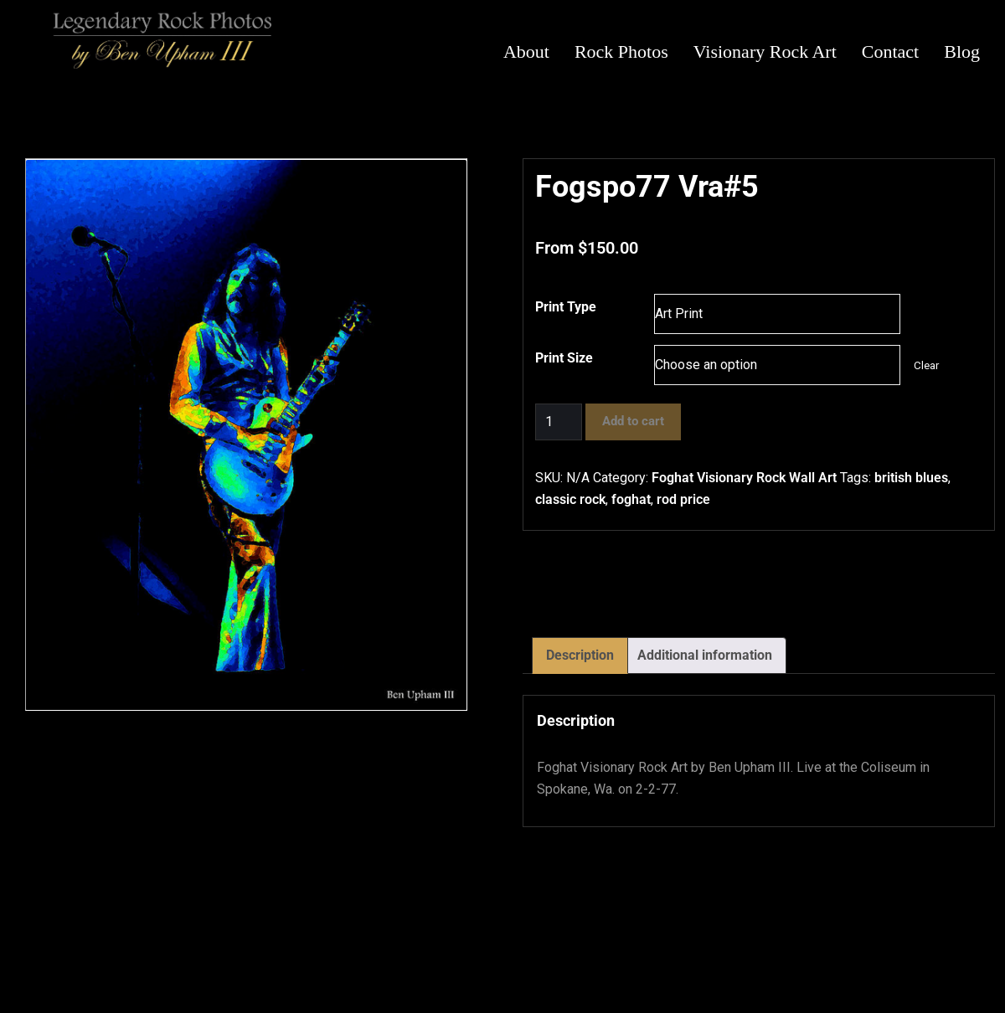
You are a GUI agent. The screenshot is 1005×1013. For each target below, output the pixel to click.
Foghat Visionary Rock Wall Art (744, 478)
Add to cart (633, 421)
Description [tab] (580, 655)
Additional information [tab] (704, 655)
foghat (631, 499)
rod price (683, 499)
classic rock (570, 499)
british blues (911, 478)
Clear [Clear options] (926, 365)
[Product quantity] (558, 422)
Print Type (565, 307)
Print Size (564, 358)
